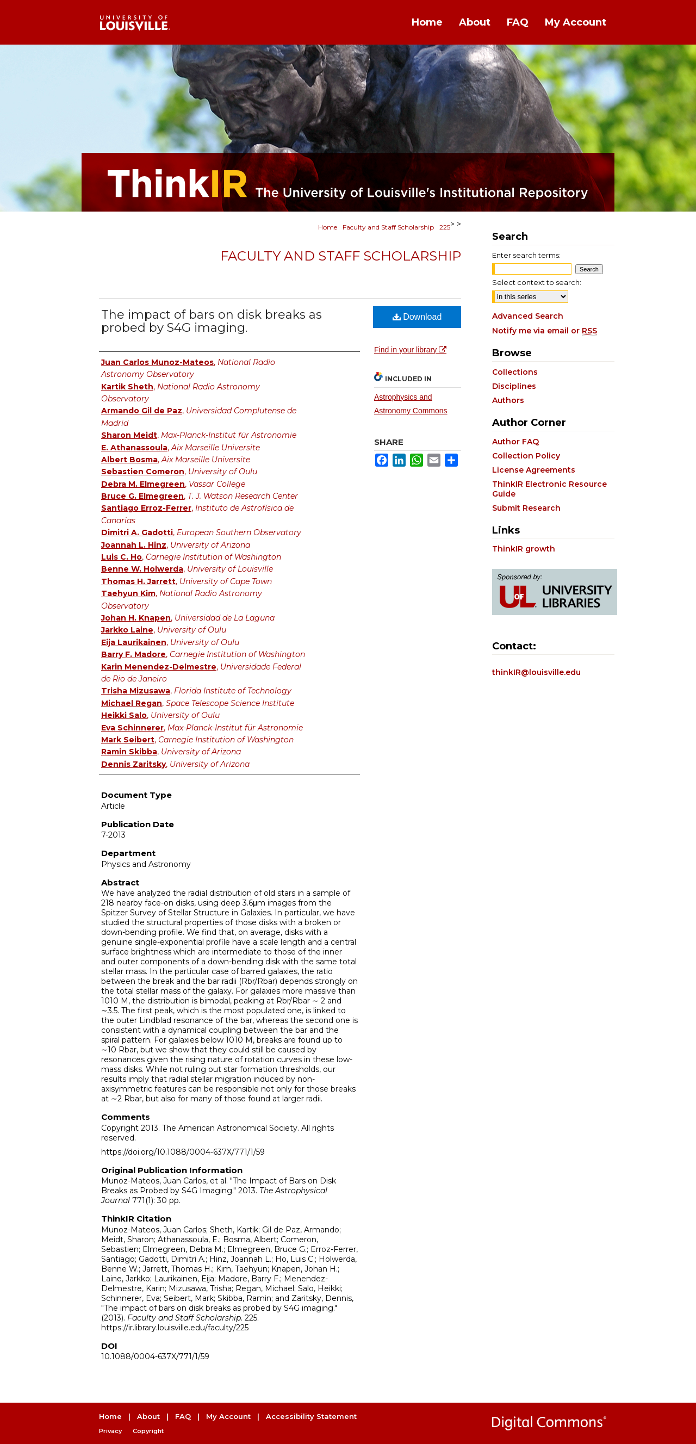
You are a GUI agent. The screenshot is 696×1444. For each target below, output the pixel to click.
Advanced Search (527, 316)
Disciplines (514, 386)
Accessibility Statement (311, 1416)
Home (327, 227)
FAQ (183, 1416)
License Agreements (533, 470)
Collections (515, 372)
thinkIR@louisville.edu (536, 672)
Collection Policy (526, 456)
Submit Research (526, 508)
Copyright (148, 1431)
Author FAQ (515, 442)
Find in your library (410, 349)
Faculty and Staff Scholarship (388, 227)
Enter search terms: (526, 255)
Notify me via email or (544, 331)
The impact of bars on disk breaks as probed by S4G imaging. (211, 321)
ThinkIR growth (523, 549)
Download (417, 316)
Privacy (110, 1431)
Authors (508, 400)
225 (444, 227)
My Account (228, 1416)
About (148, 1416)
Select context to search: (536, 282)
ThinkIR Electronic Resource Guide (549, 489)
